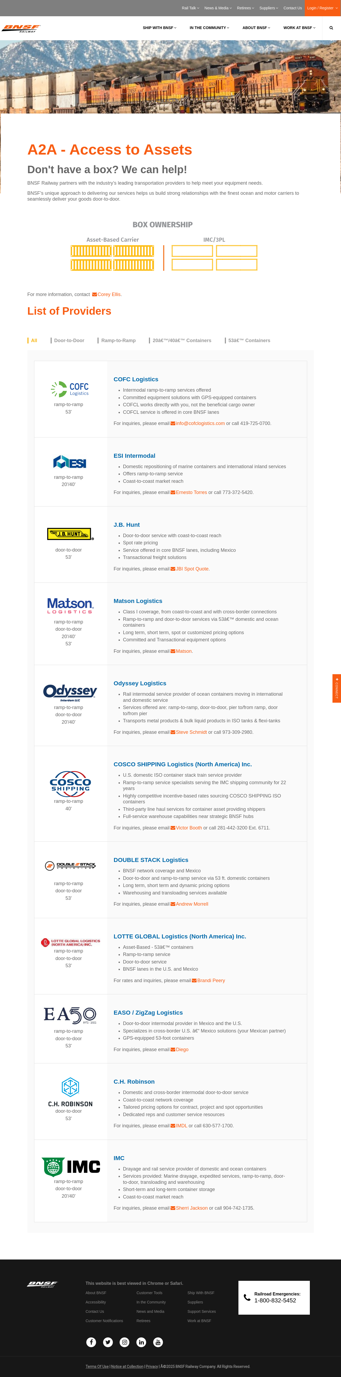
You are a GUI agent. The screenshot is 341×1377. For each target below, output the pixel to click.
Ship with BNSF (159, 28)
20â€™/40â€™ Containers (182, 340)
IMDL (181, 1125)
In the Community (209, 28)
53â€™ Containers (249, 340)
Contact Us (292, 8)
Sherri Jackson (192, 1208)
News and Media (150, 1311)
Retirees (245, 8)
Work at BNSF (299, 28)
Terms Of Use (97, 1366)
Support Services (202, 1311)
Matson (184, 651)
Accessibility (96, 1302)
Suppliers (268, 8)
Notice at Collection (127, 1366)
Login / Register (322, 8)
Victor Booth (189, 828)
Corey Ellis (109, 294)
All (34, 340)
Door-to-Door (69, 340)
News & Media (218, 8)
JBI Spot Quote (192, 569)
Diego (182, 1049)
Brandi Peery (211, 980)
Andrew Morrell (192, 904)
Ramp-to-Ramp (118, 340)
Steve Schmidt (191, 732)
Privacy (152, 1366)
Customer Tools (149, 1293)
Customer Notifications (104, 1321)
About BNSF (256, 28)
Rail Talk (190, 8)
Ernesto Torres (191, 492)
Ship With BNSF (201, 1293)
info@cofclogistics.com (200, 423)
